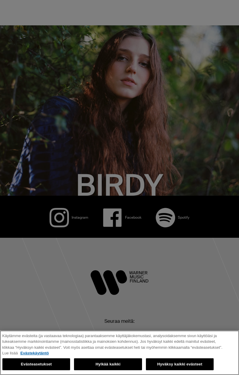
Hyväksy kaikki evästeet (179, 364)
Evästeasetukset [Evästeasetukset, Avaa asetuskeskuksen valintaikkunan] (36, 364)
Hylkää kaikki (107, 364)
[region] (119, 353)
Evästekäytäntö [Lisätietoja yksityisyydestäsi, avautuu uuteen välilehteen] (34, 353)
